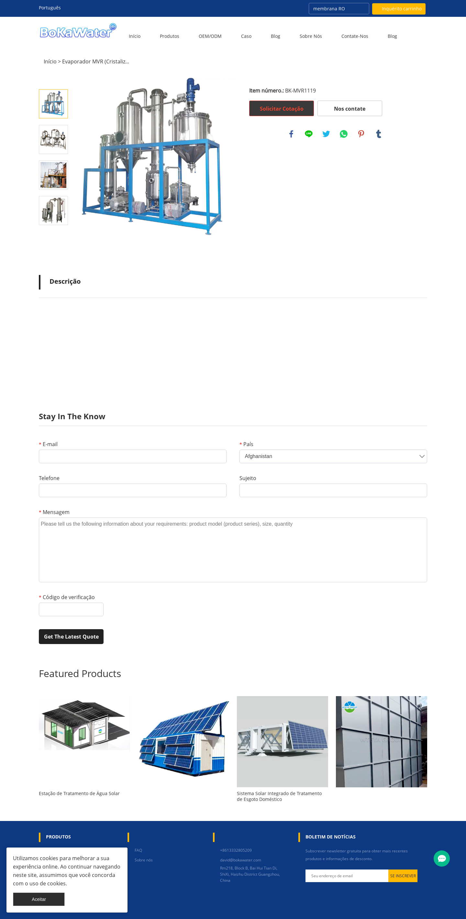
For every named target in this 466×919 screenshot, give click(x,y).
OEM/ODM (210, 36)
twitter (326, 134)
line (309, 134)
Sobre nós (311, 36)
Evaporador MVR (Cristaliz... (95, 61)
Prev (53, 80)
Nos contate (349, 108)
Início (134, 36)
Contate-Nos (354, 36)
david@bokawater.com (240, 860)
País (246, 444)
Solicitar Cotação (282, 108)
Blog (275, 36)
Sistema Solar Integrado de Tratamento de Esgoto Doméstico (279, 796)
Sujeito (247, 478)
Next (53, 234)
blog (392, 36)
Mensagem (54, 512)
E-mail (48, 444)
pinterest (361, 134)
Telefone (49, 478)
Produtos (169, 36)
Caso (246, 36)
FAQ (138, 850)
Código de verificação (67, 597)
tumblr (378, 134)
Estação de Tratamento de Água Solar (79, 793)
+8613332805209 (236, 850)
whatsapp (344, 134)
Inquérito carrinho (402, 8)
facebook (291, 134)
